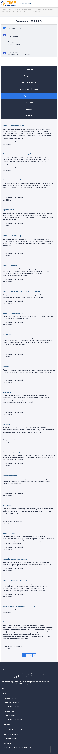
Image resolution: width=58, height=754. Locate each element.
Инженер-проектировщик (13, 126)
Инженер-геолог (9, 533)
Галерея (29, 102)
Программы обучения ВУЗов (13, 707)
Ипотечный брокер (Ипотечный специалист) (21, 180)
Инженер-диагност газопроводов (16, 581)
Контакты (29, 116)
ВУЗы (23, 9)
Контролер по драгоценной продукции (19, 606)
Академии (29, 9)
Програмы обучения (29, 89)
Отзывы (29, 109)
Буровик (6, 424)
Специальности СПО (10, 715)
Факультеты (29, 76)
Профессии (29, 96)
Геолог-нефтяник (10, 476)
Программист (8, 210)
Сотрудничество (10, 739)
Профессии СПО (9, 711)
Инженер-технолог (10, 266)
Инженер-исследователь (13, 313)
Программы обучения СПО (12, 720)
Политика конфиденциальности (17, 747)
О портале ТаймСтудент (13, 730)
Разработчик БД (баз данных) (15, 559)
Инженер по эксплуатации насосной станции (21, 292)
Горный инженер (10, 622)
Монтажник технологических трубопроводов (21, 154)
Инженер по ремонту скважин (15, 452)
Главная (3, 9)
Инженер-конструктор (12, 236)
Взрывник (7, 505)
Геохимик (7, 334)
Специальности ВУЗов (11, 702)
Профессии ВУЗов (9, 698)
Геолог (6, 367)
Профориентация (10, 734)
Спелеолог (7, 392)
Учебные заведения (14, 9)
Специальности (29, 82)
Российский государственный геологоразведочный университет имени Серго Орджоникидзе (27, 10)
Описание (29, 69)
